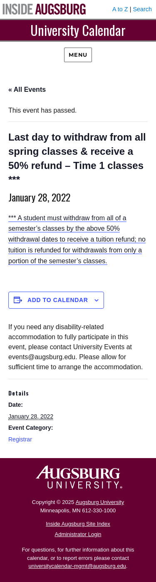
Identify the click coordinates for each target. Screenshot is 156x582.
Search (142, 9)
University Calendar (78, 30)
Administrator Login (78, 534)
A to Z (120, 9)
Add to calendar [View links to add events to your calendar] (57, 300)
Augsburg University (100, 502)
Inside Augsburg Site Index (78, 524)
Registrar (20, 439)
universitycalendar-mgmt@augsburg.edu (77, 566)
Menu (78, 54)
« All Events (27, 89)
